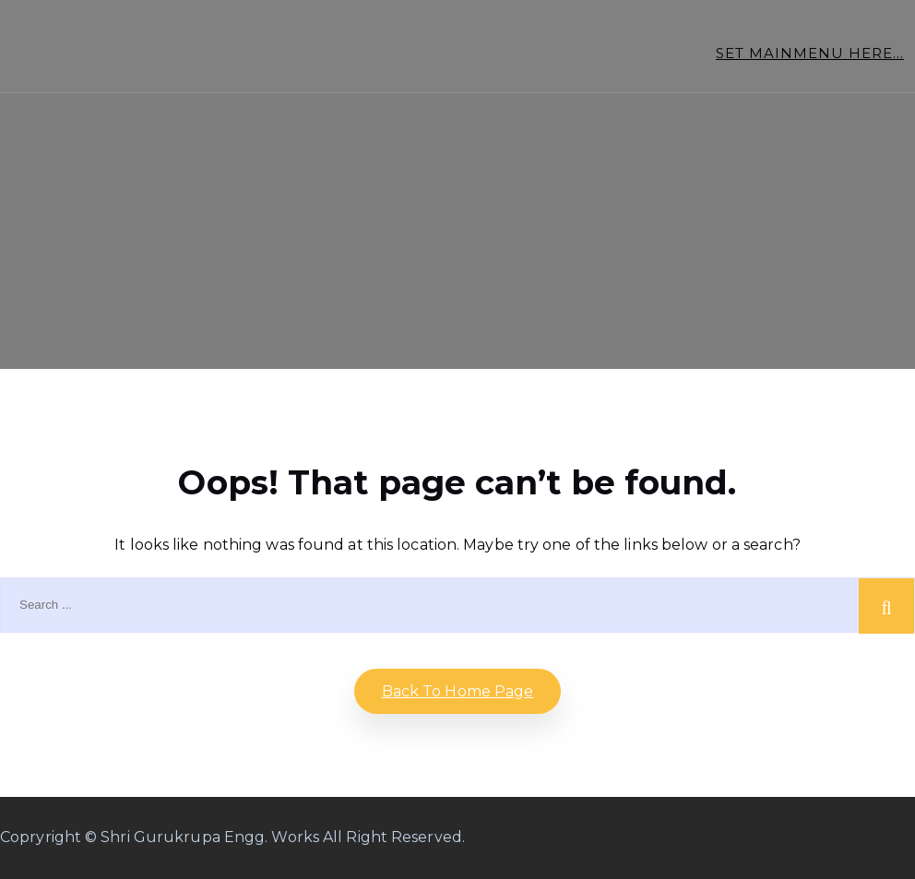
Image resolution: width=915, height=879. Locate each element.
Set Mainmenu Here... (810, 53)
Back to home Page (458, 691)
